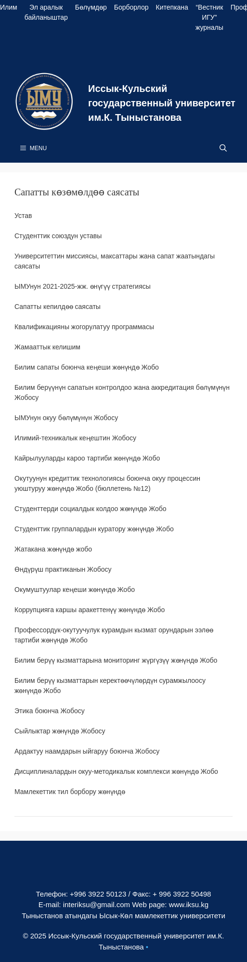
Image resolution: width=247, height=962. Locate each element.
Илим (8, 7)
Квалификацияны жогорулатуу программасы (84, 327)
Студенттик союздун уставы (58, 236)
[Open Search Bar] (223, 148)
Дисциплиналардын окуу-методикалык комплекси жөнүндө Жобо (116, 771)
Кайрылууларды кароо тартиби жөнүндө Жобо (87, 458)
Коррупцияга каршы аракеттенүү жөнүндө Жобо (89, 610)
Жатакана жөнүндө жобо (53, 549)
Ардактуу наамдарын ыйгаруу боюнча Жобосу (86, 751)
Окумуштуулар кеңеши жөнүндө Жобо (74, 589)
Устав (23, 215)
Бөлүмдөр (91, 7)
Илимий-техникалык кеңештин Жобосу (75, 438)
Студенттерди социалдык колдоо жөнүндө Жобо (90, 509)
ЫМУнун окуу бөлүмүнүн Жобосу (66, 418)
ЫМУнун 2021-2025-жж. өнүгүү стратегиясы (82, 286)
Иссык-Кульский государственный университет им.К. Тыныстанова (161, 103)
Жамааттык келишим (47, 347)
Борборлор (131, 7)
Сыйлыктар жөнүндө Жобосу (59, 731)
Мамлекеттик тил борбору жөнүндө (69, 791)
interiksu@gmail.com (96, 904)
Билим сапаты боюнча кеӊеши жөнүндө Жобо (86, 367)
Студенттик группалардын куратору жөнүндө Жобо (94, 529)
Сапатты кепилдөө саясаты (57, 306)
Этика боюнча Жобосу (49, 711)
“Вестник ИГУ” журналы (209, 17)
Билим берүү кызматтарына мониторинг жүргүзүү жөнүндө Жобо (115, 660)
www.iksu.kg (189, 904)
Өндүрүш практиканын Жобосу (62, 569)
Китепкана (172, 7)
